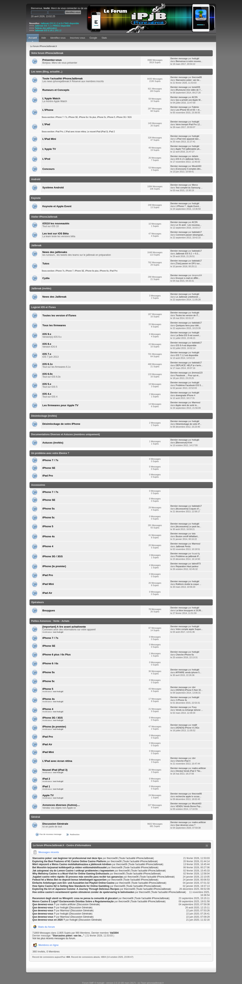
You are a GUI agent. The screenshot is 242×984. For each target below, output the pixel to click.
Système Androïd (53, 187)
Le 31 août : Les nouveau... (189, 225)
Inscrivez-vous (77, 38)
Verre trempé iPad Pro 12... (189, 124)
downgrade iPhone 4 (185, 395)
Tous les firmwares (54, 325)
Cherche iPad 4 (183, 761)
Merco (195, 185)
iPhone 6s (104, 271)
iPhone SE (73, 117)
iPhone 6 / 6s (50, 663)
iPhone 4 (47, 546)
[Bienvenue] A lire (184, 442)
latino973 (196, 563)
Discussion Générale (55, 823)
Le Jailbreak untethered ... (188, 297)
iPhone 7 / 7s (61, 117)
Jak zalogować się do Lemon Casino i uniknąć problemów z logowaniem (73, 870)
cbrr (194, 687)
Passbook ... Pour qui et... (188, 375)
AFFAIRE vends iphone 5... (188, 672)
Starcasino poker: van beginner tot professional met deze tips (67, 858)
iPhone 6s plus (92, 271)
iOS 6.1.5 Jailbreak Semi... (188, 159)
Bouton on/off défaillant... (187, 536)
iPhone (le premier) (54, 566)
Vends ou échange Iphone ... (189, 710)
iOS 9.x (46, 334)
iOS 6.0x (47, 373)
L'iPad (46, 124)
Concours (48, 168)
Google (93, 38)
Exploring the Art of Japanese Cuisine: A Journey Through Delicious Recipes (75, 889)
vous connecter (69, 8)
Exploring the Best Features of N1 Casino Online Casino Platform (69, 861)
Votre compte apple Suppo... (189, 629)
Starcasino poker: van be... (188, 80)
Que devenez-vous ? (185, 825)
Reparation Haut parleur (187, 566)
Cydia (45, 278)
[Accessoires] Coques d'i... (188, 509)
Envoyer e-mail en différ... (188, 278)
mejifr (194, 725)
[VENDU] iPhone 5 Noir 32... (189, 690)
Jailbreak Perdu (183, 546)
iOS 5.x (46, 384)
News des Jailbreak (54, 296)
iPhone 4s (48, 536)
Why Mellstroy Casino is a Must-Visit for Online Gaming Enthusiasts (70, 873)
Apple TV (48, 795)
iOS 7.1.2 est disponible (187, 355)
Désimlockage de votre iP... (188, 424)
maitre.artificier (199, 768)
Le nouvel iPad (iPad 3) (97, 132)
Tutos (45, 263)
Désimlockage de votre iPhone (61, 423)
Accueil (32, 38)
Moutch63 (196, 166)
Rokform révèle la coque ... (188, 584)
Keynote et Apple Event (56, 206)
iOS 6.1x (47, 364)
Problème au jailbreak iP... (188, 556)
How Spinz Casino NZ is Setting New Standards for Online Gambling (70, 886)
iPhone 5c (101, 117)
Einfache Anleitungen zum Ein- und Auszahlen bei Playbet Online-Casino (73, 883)
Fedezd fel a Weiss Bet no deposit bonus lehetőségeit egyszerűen (69, 879)
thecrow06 (197, 77)
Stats (104, 38)
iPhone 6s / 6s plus (87, 117)
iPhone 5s (48, 508)
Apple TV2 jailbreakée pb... (188, 149)
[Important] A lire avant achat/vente (64, 626)
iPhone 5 (111, 117)
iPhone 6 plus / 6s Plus (56, 654)
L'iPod (46, 158)
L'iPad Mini (49, 138)
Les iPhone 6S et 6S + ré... (188, 110)
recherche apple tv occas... (188, 796)
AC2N (194, 97)
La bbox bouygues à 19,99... (189, 610)
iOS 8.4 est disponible (186, 345)
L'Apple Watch (51, 98)
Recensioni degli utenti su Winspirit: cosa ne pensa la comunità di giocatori (75, 898)
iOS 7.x (46, 353)
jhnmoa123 (197, 372)
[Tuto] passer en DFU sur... (188, 263)
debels (195, 156)
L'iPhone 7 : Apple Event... (188, 206)
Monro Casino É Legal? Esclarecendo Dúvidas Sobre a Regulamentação (73, 901)
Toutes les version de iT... (187, 315)
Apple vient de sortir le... (187, 405)
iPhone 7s (59, 271)
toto (193, 533)
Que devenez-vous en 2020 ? (48, 919)
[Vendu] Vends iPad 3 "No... (189, 771)
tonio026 (196, 87)
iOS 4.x (46, 393)
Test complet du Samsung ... (189, 187)
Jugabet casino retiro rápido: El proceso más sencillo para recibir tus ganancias (77, 876)
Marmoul (196, 402)
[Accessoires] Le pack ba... (188, 526)
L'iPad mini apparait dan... (188, 139)
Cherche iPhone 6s (185, 654)
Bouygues (48, 610)
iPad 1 (46, 786)
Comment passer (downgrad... (190, 235)
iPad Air (47, 592)
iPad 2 (112, 132)
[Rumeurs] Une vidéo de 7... (189, 90)
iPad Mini (48, 584)
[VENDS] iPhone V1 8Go (187, 727)
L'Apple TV (49, 149)
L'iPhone (47, 109)
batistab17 (197, 232)
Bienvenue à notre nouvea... (189, 61)
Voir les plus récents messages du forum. (54, 938)
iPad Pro (59, 132)
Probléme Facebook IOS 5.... (189, 385)
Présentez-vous (52, 59)
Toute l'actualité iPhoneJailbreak (62, 78)
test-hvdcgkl (58, 632)
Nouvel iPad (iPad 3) (54, 769)
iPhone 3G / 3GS (124, 117)
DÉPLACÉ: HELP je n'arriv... (189, 365)
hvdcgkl (195, 58)
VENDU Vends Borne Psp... (189, 806)
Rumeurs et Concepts (55, 89)
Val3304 (114, 932)
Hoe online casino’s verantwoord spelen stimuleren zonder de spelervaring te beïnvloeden (83, 892)
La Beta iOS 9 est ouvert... (188, 335)
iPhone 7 (69, 271)
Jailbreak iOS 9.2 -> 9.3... (188, 253)
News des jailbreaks (54, 252)
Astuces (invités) (52, 442)
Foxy (194, 707)
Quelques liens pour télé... (188, 325)
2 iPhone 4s (181, 700)
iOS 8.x (46, 343)
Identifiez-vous (57, 38)
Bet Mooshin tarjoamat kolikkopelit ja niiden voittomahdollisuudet (69, 867)
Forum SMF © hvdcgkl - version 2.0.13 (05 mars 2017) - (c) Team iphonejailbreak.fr (123, 983)
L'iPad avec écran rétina (75, 132)
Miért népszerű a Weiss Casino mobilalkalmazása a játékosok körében (72, 864)
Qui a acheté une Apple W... (189, 100)
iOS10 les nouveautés (55, 223)
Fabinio (195, 107)
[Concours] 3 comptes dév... (189, 169)
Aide (43, 38)
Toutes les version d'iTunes (59, 315)
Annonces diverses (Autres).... (61, 805)
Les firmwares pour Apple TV (60, 405)
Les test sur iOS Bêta (55, 233)
